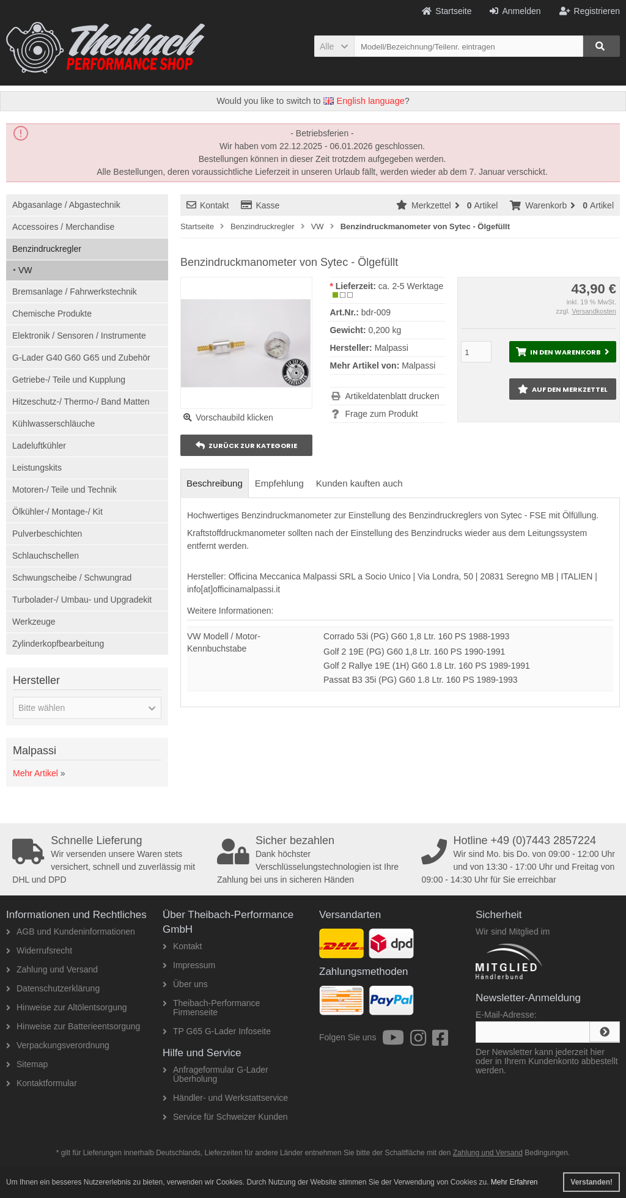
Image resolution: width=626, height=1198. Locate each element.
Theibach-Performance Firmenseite (211, 1007)
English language (364, 101)
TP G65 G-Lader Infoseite (217, 1031)
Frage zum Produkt (381, 414)
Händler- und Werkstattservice (225, 1098)
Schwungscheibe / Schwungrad (71, 577)
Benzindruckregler (46, 249)
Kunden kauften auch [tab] (359, 483)
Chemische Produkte (52, 313)
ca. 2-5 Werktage (410, 286)
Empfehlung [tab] (279, 483)
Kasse (260, 205)
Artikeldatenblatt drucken (392, 396)
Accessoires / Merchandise (63, 227)
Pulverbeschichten (47, 533)
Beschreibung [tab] (214, 483)
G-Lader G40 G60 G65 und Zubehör (81, 357)
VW (25, 270)
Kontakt (207, 205)
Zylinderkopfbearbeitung (58, 644)
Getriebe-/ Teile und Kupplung (68, 379)
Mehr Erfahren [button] (514, 1182)
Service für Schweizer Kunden (225, 1117)
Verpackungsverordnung (57, 1045)
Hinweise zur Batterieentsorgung (73, 1026)
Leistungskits (37, 467)
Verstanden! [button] (591, 1182)
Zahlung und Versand (52, 969)
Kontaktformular (41, 1083)
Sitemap (27, 1064)
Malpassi (418, 365)
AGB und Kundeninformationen (70, 931)
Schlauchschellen (45, 555)
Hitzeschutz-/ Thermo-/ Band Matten (81, 401)
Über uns (185, 984)
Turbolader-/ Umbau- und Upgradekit (82, 600)
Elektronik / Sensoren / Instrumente (79, 335)
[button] (334, 46)
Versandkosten (594, 311)
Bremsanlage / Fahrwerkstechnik (74, 291)
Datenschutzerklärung (53, 988)
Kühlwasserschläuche (53, 423)
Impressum (189, 965)
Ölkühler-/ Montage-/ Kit (57, 511)
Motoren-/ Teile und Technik (64, 489)
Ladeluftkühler (39, 445)
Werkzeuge (34, 622)
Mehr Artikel (35, 773)
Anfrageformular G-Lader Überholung (215, 1074)
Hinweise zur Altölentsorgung (66, 1007)
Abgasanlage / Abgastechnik (66, 205)
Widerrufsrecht (39, 950)
